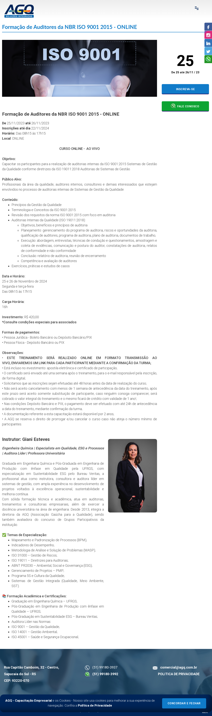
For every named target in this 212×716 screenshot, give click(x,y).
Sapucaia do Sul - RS (20, 674)
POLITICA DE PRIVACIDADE (179, 674)
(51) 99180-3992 (105, 674)
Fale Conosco (185, 106)
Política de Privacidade (95, 705)
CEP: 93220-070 (16, 681)
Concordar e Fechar (184, 703)
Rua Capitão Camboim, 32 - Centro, (31, 667)
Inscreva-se (185, 89)
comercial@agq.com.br (178, 667)
